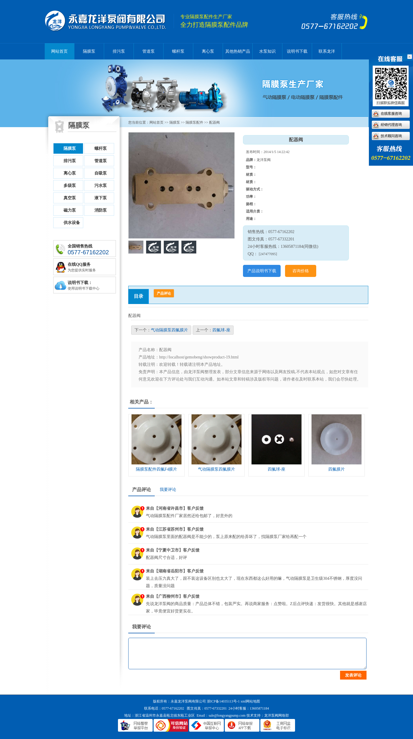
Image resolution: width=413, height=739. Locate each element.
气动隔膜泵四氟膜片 (169, 330)
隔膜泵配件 (194, 122)
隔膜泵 (109, 21)
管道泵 (148, 51)
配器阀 (214, 122)
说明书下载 (297, 51)
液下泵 (100, 198)
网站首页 (59, 51)
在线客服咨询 (391, 114)
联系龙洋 (327, 51)
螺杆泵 (178, 51)
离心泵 (208, 51)
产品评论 (164, 293)
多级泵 (70, 185)
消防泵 (100, 210)
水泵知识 (267, 51)
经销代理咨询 (391, 125)
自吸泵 (100, 173)
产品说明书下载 (261, 271)
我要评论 (168, 489)
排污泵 (119, 51)
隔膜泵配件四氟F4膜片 (156, 469)
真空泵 (70, 198)
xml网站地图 (250, 701)
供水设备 (72, 222)
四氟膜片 (336, 469)
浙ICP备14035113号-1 (223, 701)
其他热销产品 (237, 51)
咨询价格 (300, 271)
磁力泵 (70, 210)
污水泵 (100, 185)
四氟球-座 (221, 330)
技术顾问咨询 (391, 136)
